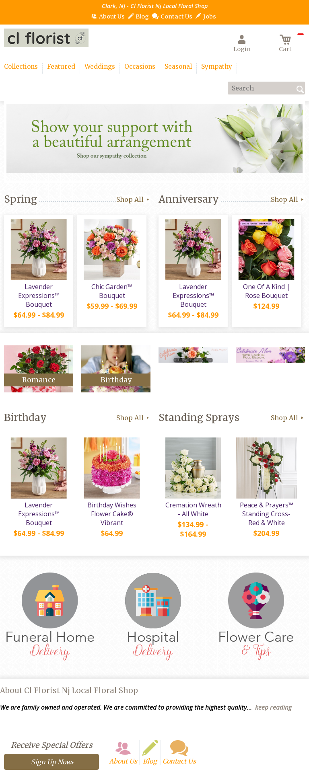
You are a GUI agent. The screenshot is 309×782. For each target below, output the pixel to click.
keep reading (273, 707)
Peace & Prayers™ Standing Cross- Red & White (266, 514)
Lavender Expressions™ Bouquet (39, 295)
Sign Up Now (51, 762)
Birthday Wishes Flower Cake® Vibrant (111, 514)
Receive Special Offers (51, 745)
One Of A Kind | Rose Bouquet (266, 291)
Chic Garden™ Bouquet (111, 291)
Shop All (133, 199)
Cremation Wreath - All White (193, 509)
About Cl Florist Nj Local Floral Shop (69, 690)
